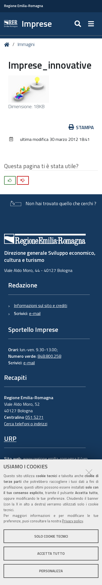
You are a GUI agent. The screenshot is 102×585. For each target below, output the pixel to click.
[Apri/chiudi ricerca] (78, 24)
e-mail (35, 313)
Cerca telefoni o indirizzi (25, 423)
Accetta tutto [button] (51, 553)
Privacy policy (72, 521)
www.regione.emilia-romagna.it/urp (55, 458)
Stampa (81, 127)
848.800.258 (49, 356)
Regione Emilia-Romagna (23, 5)
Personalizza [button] (51, 571)
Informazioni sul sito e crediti (40, 305)
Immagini (26, 44)
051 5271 (34, 417)
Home (7, 44)
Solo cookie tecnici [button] (51, 536)
